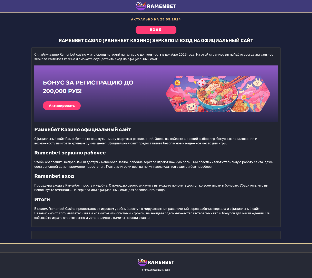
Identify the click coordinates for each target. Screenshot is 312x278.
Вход (156, 30)
